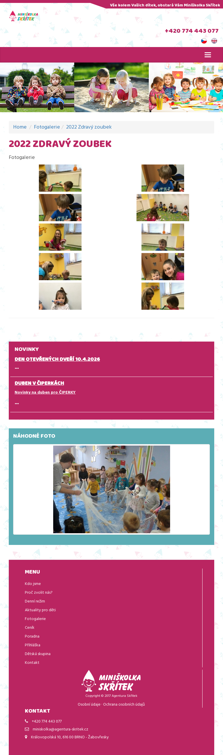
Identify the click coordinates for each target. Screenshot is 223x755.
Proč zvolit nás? (39, 592)
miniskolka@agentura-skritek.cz (60, 730)
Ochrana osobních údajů (124, 704)
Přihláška (32, 645)
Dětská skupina (38, 654)
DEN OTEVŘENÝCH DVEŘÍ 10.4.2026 (57, 360)
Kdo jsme (33, 584)
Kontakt (32, 662)
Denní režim (35, 601)
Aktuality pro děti (40, 610)
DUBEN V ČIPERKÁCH (39, 384)
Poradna (32, 636)
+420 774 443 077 (192, 31)
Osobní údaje (89, 704)
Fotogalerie (47, 127)
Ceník (29, 627)
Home (20, 127)
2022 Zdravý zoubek (89, 127)
